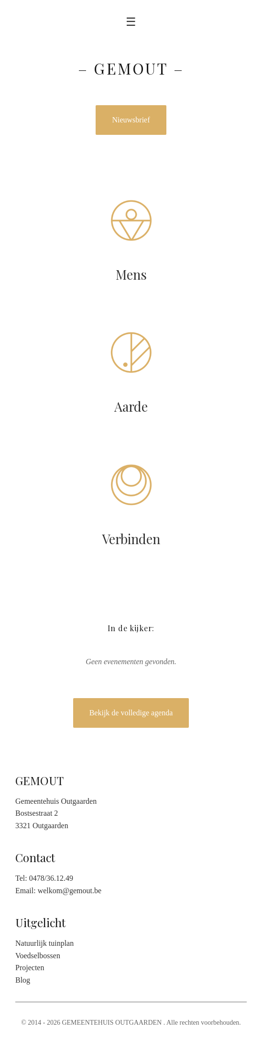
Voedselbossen (37, 956)
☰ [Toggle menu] (131, 21)
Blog (22, 980)
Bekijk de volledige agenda (131, 713)
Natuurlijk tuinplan (44, 943)
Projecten (29, 967)
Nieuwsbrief (131, 120)
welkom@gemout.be (69, 891)
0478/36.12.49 (51, 878)
